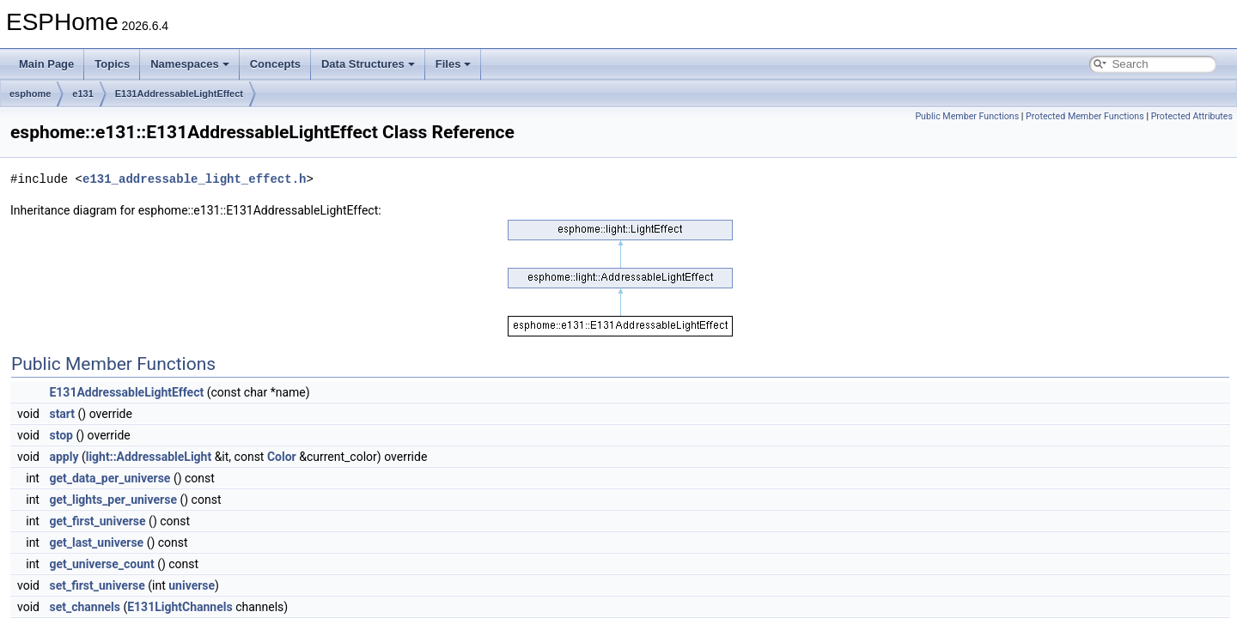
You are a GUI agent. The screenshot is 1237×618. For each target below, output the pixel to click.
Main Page (46, 64)
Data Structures (368, 64)
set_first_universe (96, 585)
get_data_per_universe (109, 478)
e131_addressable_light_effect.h (194, 179)
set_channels (84, 607)
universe (191, 585)
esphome (30, 93)
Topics (112, 64)
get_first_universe (97, 521)
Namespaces (189, 64)
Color (281, 457)
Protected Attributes (1192, 116)
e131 (82, 93)
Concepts (275, 64)
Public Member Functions (967, 116)
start (62, 414)
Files (454, 64)
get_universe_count (101, 564)
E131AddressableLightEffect (179, 93)
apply (63, 457)
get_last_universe (96, 542)
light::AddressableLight (148, 457)
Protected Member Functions (1085, 116)
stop (61, 435)
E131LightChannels (179, 607)
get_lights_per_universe (113, 499)
